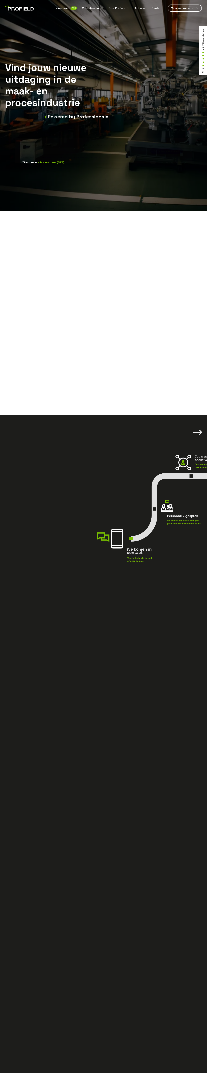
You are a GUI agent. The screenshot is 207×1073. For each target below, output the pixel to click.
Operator (96, 152)
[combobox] (50, 146)
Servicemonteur (49, 152)
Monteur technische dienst (74, 152)
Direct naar (43, 162)
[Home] (19, 8)
